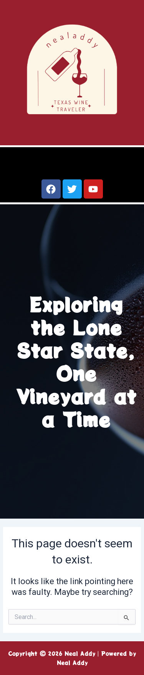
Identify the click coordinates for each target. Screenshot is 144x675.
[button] (71, 164)
